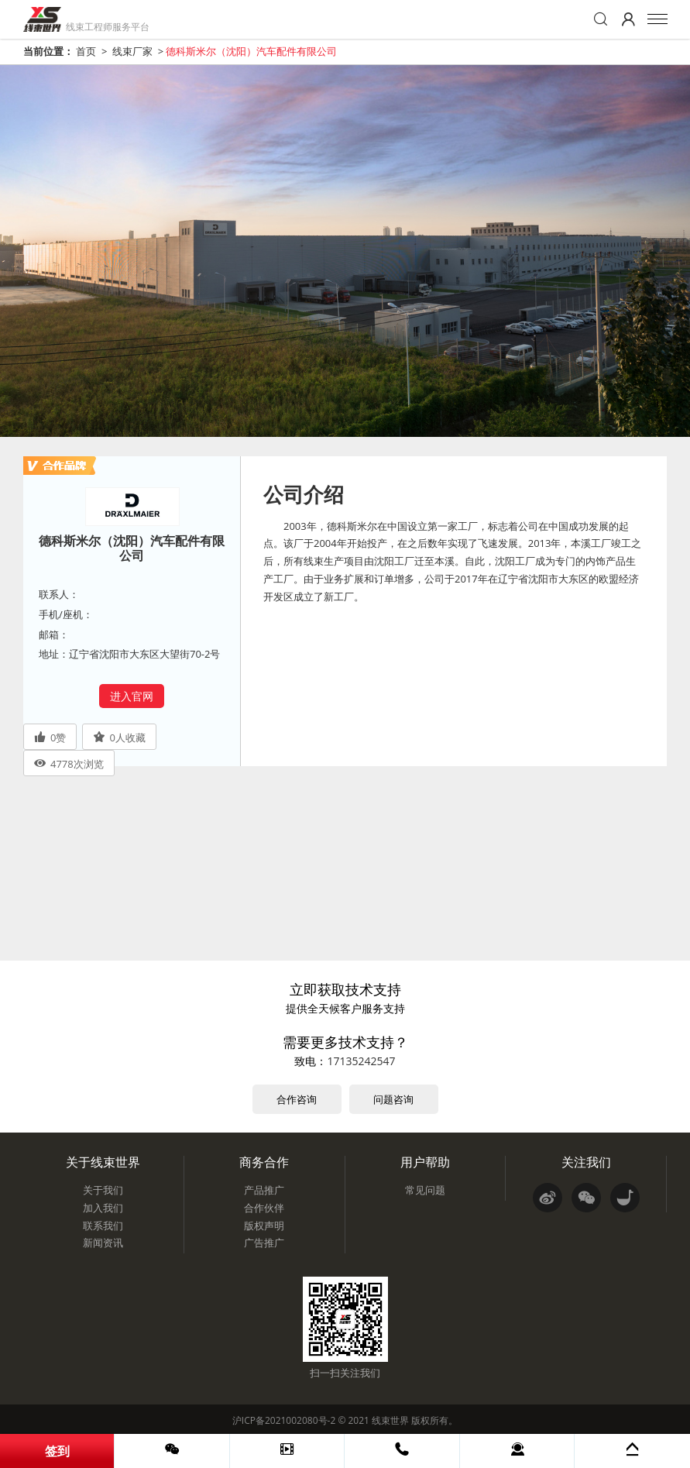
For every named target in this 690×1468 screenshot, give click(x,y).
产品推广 (264, 1190)
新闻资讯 (103, 1243)
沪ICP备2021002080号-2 (283, 1420)
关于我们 (103, 1190)
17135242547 (361, 1061)
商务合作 (264, 1162)
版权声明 (264, 1226)
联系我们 (103, 1226)
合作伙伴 (264, 1208)
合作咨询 (296, 1099)
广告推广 (264, 1243)
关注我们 (586, 1162)
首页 (86, 51)
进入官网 (131, 696)
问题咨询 (393, 1099)
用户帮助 (425, 1162)
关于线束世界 (103, 1162)
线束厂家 (132, 51)
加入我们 (103, 1208)
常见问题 (425, 1190)
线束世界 (390, 1420)
